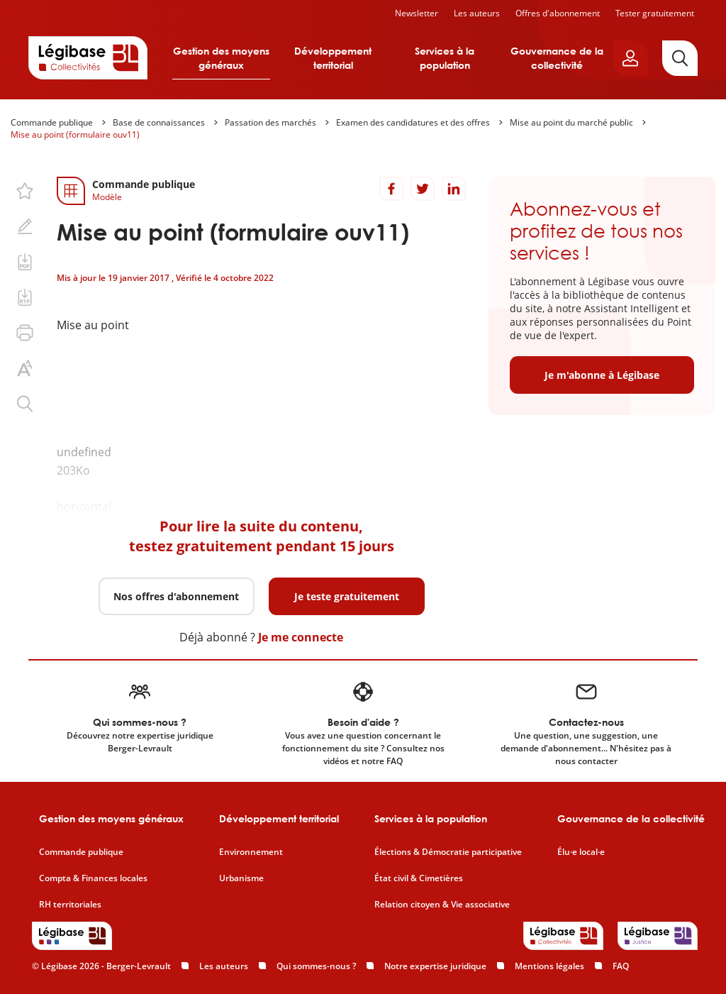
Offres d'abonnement (557, 13)
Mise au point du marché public (571, 122)
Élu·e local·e (581, 852)
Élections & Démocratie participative (448, 852)
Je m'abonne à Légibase (601, 375)
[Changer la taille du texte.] (25, 368)
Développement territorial (333, 58)
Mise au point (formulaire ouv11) (75, 134)
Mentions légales (549, 966)
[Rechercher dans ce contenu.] (25, 404)
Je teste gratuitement (346, 596)
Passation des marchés (270, 122)
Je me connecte (300, 637)
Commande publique (52, 122)
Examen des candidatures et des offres (413, 122)
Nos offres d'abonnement (176, 596)
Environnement (251, 852)
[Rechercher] (680, 58)
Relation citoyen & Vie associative (442, 904)
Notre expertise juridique (435, 966)
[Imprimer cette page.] (25, 333)
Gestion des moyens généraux (221, 58)
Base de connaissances (159, 122)
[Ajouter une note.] (25, 226)
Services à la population (444, 58)
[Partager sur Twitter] (423, 189)
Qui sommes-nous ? (316, 966)
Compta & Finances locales (93, 878)
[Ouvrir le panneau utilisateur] (630, 58)
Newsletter (416, 13)
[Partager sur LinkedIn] (454, 189)
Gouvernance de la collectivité (556, 58)
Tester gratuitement (654, 13)
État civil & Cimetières (418, 878)
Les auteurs (477, 13)
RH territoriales (70, 904)
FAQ (621, 966)
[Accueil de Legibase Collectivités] (87, 57)
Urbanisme (241, 878)
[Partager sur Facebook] (391, 189)
